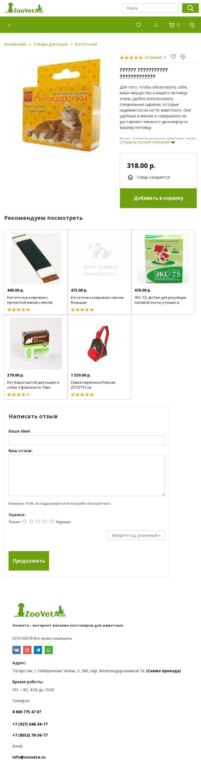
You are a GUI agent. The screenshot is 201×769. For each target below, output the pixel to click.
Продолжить (29, 561)
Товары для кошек (50, 44)
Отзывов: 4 (155, 57)
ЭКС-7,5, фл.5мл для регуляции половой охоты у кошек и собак (160, 302)
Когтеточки (86, 44)
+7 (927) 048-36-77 (30, 724)
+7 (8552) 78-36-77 (30, 735)
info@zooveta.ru (28, 757)
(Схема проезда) (163, 670)
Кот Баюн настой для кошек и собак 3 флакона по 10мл (33, 385)
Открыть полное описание (147, 142)
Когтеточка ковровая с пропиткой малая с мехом (30, 300)
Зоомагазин (15, 44)
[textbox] (152, 8)
